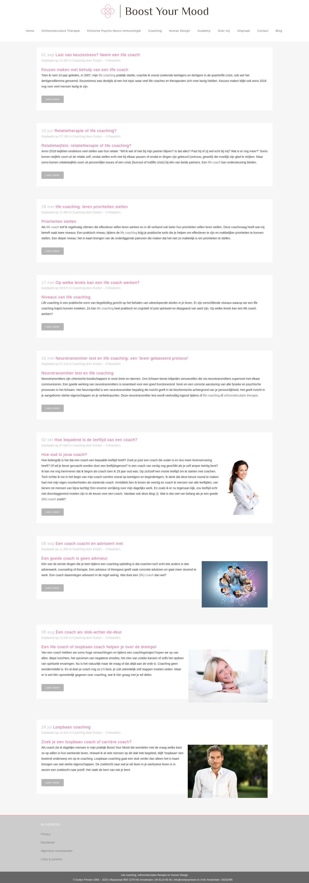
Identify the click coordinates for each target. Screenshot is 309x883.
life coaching (107, 75)
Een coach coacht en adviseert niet (89, 543)
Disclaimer (48, 842)
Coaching (79, 60)
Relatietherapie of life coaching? (86, 131)
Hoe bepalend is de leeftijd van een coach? (96, 440)
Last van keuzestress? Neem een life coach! (98, 55)
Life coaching (128, 875)
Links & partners (51, 859)
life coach (214, 162)
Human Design (179, 875)
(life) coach (48, 499)
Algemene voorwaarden (57, 851)
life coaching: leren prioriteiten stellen (92, 207)
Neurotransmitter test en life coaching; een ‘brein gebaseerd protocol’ (122, 358)
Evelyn (97, 60)
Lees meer (52, 99)
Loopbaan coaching (72, 727)
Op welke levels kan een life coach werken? (97, 282)
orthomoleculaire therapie (241, 395)
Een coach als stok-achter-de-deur (89, 632)
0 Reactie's (113, 60)
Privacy (46, 834)
